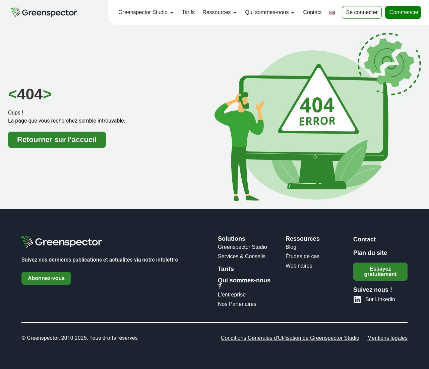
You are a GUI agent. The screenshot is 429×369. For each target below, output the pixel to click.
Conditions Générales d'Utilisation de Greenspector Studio (290, 338)
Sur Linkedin (380, 299)
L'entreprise (232, 294)
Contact (312, 12)
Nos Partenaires (237, 304)
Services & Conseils (241, 256)
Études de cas (302, 256)
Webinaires (299, 266)
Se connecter (362, 12)
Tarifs (188, 12)
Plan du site (370, 252)
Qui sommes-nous (270, 12)
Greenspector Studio (146, 12)
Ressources (219, 12)
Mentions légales (387, 338)
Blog (291, 247)
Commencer (404, 12)
